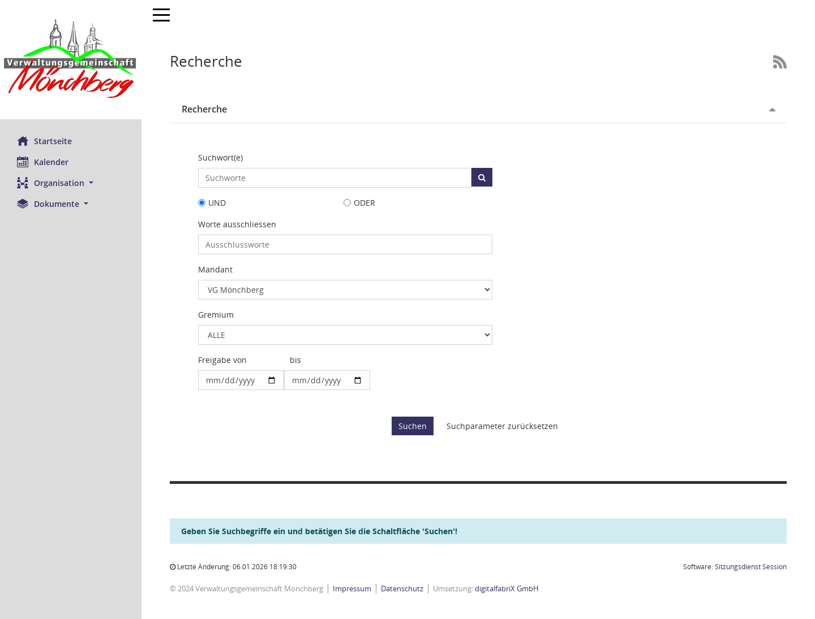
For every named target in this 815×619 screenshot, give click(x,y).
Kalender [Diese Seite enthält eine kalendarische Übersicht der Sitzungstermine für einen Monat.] (42, 161)
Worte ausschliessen (237, 224)
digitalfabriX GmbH (507, 588)
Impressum (352, 588)
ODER (364, 202)
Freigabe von (222, 359)
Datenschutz (402, 588)
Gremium (216, 314)
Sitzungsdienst (751, 567)
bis (295, 359)
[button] (70, 182)
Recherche (204, 109)
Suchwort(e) (220, 157)
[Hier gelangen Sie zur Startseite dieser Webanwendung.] (70, 59)
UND (217, 202)
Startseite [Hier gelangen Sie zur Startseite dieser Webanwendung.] (44, 140)
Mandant (215, 269)
